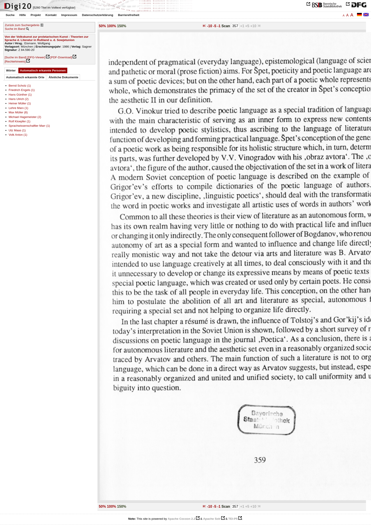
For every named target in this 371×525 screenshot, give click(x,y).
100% (111, 26)
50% (102, 26)
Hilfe (22, 15)
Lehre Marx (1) (18, 108)
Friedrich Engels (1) (22, 90)
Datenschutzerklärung (97, 15)
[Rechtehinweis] (15, 61)
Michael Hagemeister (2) (25, 117)
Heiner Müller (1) (20, 103)
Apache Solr (212, 518)
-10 (210, 26)
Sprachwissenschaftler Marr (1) (29, 125)
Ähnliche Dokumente (63, 77)
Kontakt (51, 15)
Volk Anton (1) (18, 134)
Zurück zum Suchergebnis (22, 25)
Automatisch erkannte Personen (43, 70)
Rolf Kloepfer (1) (19, 121)
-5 (215, 26)
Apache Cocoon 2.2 (181, 518)
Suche (10, 15)
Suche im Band (15, 28)
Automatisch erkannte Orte (25, 77)
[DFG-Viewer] (36, 57)
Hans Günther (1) (20, 94)
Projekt (36, 15)
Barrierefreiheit (128, 15)
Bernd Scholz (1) (20, 85)
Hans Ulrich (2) (19, 99)
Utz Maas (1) (17, 130)
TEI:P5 (232, 518)
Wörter (11, 70)
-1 (219, 26)
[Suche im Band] (15, 57)
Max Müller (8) (18, 112)
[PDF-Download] (61, 57)
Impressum (69, 15)
